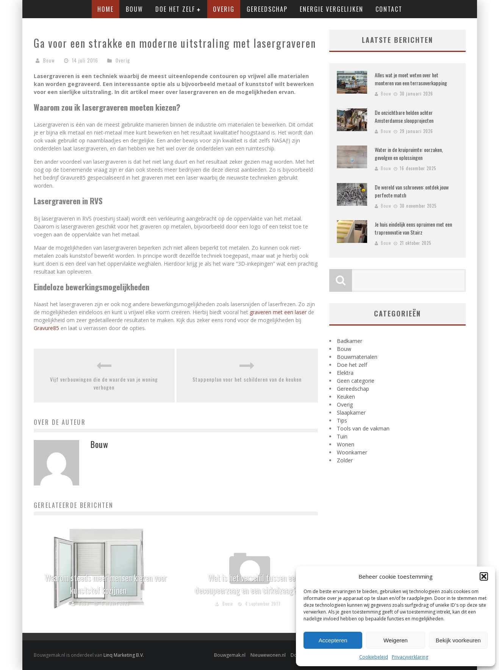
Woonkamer (352, 452)
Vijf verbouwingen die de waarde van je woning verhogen (104, 383)
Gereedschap (267, 9)
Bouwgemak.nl (230, 655)
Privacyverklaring (410, 657)
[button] (484, 576)
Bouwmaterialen (357, 356)
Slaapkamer (351, 412)
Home (105, 9)
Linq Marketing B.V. (123, 655)
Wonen (345, 444)
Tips (342, 420)
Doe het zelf (175, 9)
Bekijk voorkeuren (458, 640)
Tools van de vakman (363, 428)
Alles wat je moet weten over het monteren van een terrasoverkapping (411, 79)
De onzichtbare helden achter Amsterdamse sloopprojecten (404, 116)
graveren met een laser (278, 312)
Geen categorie (355, 380)
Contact (388, 9)
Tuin (342, 436)
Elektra (345, 372)
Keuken (346, 396)
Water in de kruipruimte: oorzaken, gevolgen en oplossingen (409, 153)
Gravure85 (46, 328)
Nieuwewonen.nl (268, 655)
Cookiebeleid (373, 657)
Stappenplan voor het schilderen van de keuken (247, 379)
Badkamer (349, 340)
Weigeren (395, 640)
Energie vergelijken (331, 9)
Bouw (134, 9)
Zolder (345, 460)
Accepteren (333, 640)
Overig (224, 9)
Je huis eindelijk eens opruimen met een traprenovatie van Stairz (413, 228)
